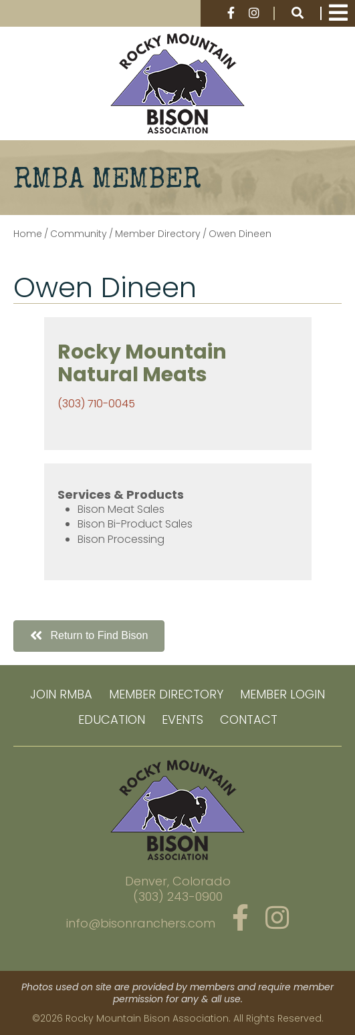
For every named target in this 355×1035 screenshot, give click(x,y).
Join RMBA (61, 694)
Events (182, 719)
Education (111, 719)
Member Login (282, 694)
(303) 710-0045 (96, 403)
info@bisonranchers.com (140, 923)
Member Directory (166, 694)
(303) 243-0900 (178, 896)
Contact (248, 719)
